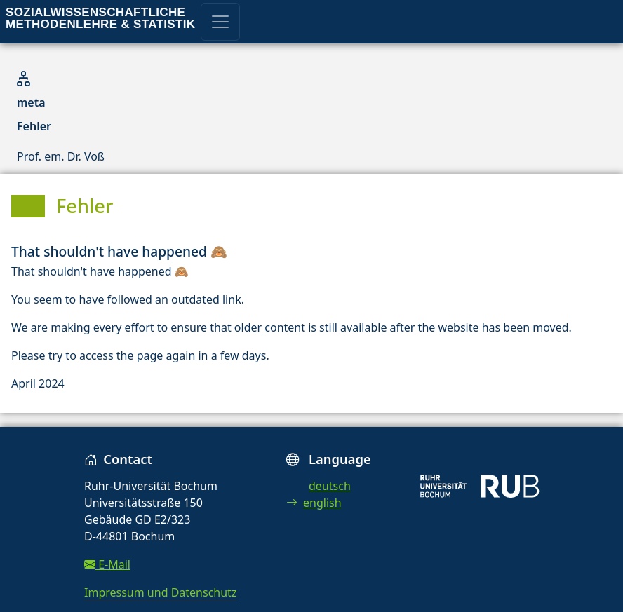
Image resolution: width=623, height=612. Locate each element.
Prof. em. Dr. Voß (61, 156)
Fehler (34, 126)
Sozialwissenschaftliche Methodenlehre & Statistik (100, 18)
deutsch (330, 486)
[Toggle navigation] (220, 22)
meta (31, 102)
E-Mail (107, 564)
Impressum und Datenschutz (160, 592)
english (314, 502)
